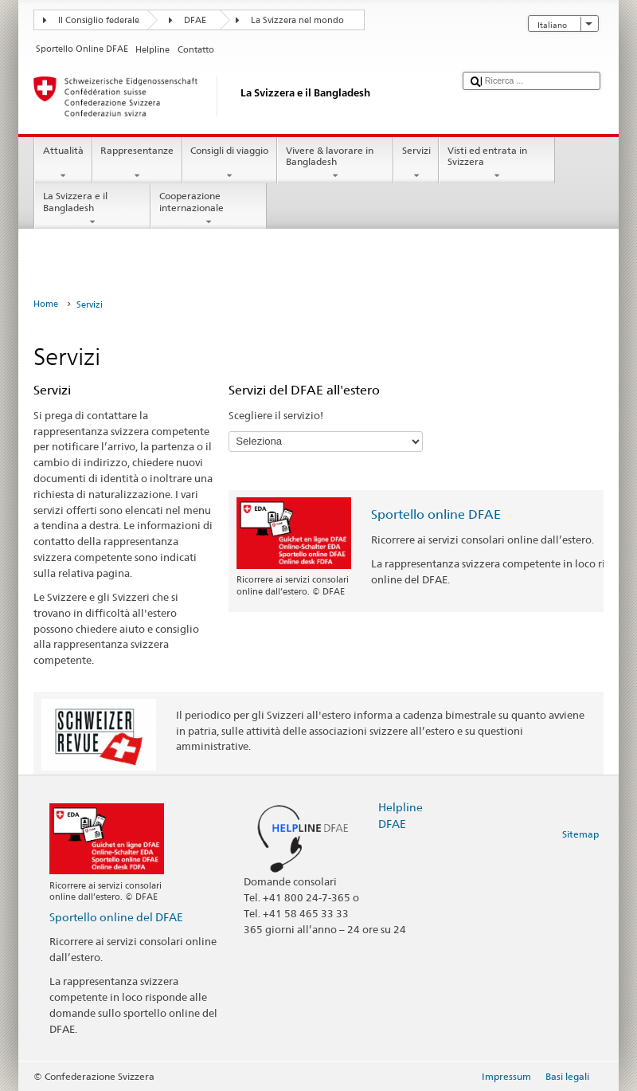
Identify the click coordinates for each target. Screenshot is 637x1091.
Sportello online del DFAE (116, 917)
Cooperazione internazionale (208, 209)
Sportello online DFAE (436, 514)
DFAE (195, 20)
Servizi (416, 163)
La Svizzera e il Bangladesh (92, 209)
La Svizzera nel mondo (297, 20)
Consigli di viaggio (229, 163)
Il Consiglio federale (98, 20)
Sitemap (580, 834)
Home (45, 304)
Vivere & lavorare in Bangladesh (335, 163)
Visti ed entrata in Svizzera (497, 163)
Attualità (63, 163)
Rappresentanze (137, 163)
